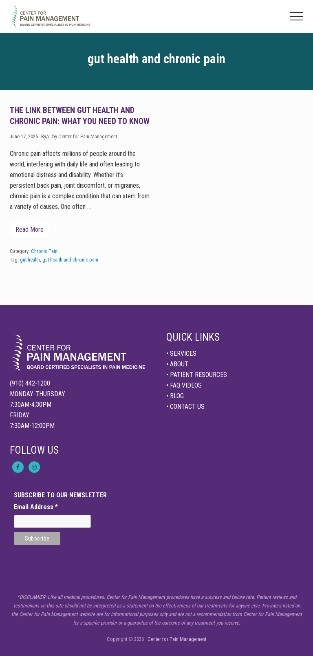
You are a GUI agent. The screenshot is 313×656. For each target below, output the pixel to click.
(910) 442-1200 (30, 383)
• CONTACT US (185, 406)
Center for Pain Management (177, 639)
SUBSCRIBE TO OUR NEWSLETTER (60, 495)
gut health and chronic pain (70, 260)
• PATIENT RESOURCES (196, 375)
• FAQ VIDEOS (184, 385)
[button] (297, 16)
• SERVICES (181, 353)
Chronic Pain (44, 251)
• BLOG (175, 396)
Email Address (36, 507)
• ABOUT (177, 364)
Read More (29, 231)
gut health (30, 260)
